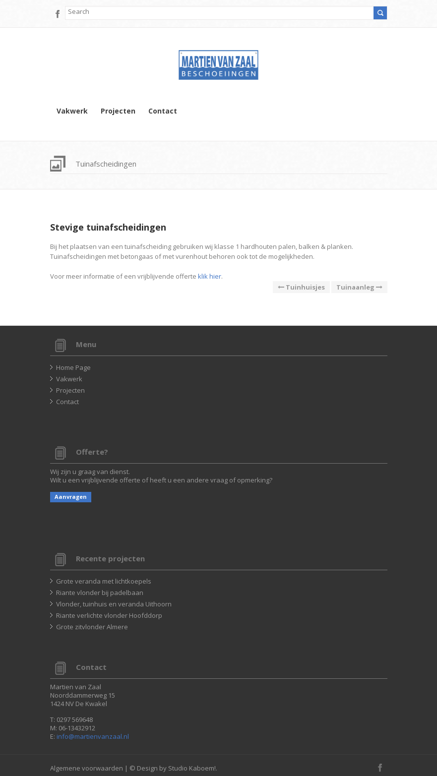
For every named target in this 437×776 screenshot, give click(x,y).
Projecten (118, 111)
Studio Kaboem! (192, 768)
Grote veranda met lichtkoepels (103, 581)
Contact (162, 111)
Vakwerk (72, 111)
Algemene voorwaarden (86, 768)
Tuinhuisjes (301, 287)
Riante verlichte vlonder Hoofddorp (109, 615)
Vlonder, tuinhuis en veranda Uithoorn (114, 603)
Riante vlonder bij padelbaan (99, 592)
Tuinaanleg (359, 287)
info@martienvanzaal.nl (93, 736)
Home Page (73, 367)
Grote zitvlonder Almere (92, 626)
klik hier (209, 276)
